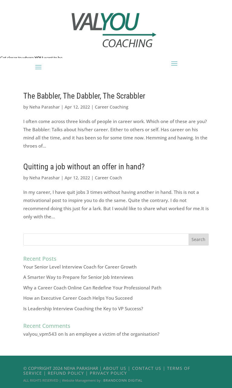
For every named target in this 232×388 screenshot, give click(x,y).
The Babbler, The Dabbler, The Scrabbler (84, 95)
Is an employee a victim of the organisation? (112, 334)
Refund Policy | (69, 373)
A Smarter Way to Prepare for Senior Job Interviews (78, 277)
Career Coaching (111, 107)
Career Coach (108, 178)
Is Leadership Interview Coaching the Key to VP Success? (83, 308)
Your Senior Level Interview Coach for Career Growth (80, 267)
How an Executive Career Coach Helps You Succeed (78, 298)
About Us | (117, 368)
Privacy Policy (108, 373)
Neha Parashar (44, 107)
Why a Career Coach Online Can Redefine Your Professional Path (92, 288)
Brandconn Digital (123, 380)
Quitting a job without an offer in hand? (84, 166)
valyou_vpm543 (40, 334)
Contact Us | (149, 368)
